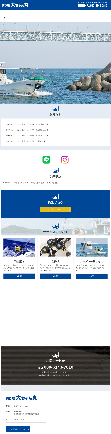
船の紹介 (78, 13)
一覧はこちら (55, 204)
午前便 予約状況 (70, 421)
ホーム (11, 13)
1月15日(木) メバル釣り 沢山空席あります (32, 125)
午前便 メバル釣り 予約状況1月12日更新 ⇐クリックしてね (36, 178)
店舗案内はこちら (18, 398)
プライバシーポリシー (83, 421)
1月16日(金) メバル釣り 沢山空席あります (32, 130)
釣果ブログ (35, 13)
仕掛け (67, 13)
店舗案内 (22, 13)
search (100, 13)
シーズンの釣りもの (52, 13)
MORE (19, 271)
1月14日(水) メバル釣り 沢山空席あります (32, 119)
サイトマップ (96, 421)
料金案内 (90, 13)
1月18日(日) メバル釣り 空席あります (31, 136)
